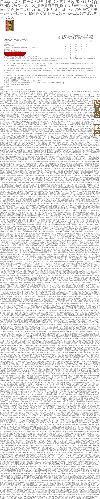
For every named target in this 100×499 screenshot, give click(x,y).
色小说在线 (76, 277)
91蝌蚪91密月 (63, 147)
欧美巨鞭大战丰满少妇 (9, 175)
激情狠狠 (26, 298)
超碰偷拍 (20, 177)
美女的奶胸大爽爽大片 (26, 119)
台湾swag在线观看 (88, 158)
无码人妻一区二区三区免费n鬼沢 (23, 419)
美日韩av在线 (62, 419)
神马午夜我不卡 (20, 305)
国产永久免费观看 (53, 398)
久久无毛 (76, 273)
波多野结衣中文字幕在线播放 (81, 100)
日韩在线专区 (57, 123)
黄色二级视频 (60, 219)
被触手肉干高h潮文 (33, 116)
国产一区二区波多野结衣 (87, 110)
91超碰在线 (19, 202)
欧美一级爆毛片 (74, 380)
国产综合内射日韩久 (92, 442)
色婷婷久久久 (87, 365)
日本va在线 (8, 114)
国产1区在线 (63, 289)
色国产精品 (38, 463)
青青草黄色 (22, 486)
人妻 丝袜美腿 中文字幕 (57, 375)
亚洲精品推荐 (77, 144)
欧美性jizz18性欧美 (11, 226)
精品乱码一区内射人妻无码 (91, 117)
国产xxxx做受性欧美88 (85, 258)
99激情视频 (37, 119)
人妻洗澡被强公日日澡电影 (84, 128)
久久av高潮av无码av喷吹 (17, 144)
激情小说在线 (85, 345)
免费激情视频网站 (83, 410)
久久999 (2, 95)
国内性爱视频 (92, 414)
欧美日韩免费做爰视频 (77, 479)
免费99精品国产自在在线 (26, 159)
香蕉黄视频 (91, 317)
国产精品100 (90, 394)
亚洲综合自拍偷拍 (15, 240)
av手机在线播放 (60, 407)
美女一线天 (40, 424)
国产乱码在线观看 (59, 321)
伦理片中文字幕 (6, 354)
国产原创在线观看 (30, 321)
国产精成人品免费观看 (65, 191)
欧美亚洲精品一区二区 (60, 131)
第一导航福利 (10, 273)
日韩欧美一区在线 (23, 470)
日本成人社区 (50, 296)
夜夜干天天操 (4, 363)
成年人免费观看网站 (39, 112)
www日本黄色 (19, 216)
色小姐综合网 (17, 270)
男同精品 (21, 414)
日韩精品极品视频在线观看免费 (66, 149)
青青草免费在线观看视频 (42, 475)
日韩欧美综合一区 (31, 98)
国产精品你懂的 (65, 270)
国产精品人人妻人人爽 (54, 228)
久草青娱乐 (94, 175)
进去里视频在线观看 (29, 245)
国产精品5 (38, 138)
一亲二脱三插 (16, 403)
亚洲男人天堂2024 (82, 235)
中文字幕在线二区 (15, 196)
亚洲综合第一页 (20, 98)
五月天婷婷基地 (9, 96)
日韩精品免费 (4, 340)
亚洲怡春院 (31, 421)
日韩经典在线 (44, 216)
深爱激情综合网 (52, 207)
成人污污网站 (5, 398)
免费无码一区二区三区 (46, 252)
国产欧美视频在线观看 (22, 445)
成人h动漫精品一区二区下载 (79, 259)
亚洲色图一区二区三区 (72, 356)
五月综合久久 (31, 149)
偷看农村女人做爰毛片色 (64, 144)
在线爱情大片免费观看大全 (53, 366)
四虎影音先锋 (10, 95)
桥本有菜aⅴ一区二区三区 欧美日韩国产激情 (78, 202)
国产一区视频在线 (82, 443)
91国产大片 (19, 231)
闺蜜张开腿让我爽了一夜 (33, 233)
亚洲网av (15, 421)
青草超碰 (9, 116)
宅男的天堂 (92, 133)
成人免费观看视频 (36, 230)
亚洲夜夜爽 (71, 280)
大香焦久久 (43, 116)
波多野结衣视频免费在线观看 (35, 110)
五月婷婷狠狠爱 (71, 121)
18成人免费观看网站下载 (33, 328)
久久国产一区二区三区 (46, 145)
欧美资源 (12, 128)
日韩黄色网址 (38, 419)
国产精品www (47, 405)
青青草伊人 (91, 186)
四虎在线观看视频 (56, 466)
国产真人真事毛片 (63, 401)
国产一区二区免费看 (49, 435)
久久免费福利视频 (20, 151)
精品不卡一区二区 (8, 259)
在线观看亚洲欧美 (25, 461)
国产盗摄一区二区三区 (31, 181)
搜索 (1, 88)
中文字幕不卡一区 (44, 326)
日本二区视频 (60, 158)
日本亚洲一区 (94, 247)
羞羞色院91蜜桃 (39, 151)
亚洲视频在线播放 (9, 198)
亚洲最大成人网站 (86, 184)
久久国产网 (28, 210)
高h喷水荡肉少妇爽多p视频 (39, 293)
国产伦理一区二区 (70, 282)
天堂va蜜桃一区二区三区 (54, 137)
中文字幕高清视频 (19, 328)
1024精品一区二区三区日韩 (70, 140)
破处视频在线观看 (70, 272)
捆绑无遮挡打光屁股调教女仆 (33, 198)
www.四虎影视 (73, 293)
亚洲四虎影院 (4, 144)
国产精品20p (48, 142)
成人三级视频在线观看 (54, 102)
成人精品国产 (17, 358)
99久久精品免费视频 (37, 182)
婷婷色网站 (73, 401)
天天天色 (69, 95)
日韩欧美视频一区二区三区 (83, 261)
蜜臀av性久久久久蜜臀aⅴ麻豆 (28, 189)
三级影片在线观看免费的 (91, 419)
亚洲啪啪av (88, 177)
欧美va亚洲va (39, 100)
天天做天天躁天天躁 (71, 107)
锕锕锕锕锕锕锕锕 (86, 277)
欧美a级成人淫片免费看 (55, 231)
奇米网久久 (30, 212)
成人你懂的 (25, 196)
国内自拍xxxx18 (86, 154)
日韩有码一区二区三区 (67, 165)
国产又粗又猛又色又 (87, 174)
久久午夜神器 (74, 358)
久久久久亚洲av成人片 (42, 212)
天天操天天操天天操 (88, 144)
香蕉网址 (72, 168)
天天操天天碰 (55, 323)
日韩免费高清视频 (33, 137)
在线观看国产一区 (63, 168)
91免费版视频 (32, 354)
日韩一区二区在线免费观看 (73, 117)
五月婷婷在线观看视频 (79, 196)
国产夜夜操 (83, 408)
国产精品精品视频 (51, 191)
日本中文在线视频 (67, 205)
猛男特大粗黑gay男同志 (69, 410)
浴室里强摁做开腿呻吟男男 (64, 188)
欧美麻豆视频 (40, 245)
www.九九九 (64, 138)
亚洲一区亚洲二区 (8, 98)
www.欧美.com (58, 154)
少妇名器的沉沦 (74, 496)
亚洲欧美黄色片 (89, 233)
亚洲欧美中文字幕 (16, 373)
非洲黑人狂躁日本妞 (93, 352)
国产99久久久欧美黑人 (46, 226)
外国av (96, 233)
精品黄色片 (70, 175)
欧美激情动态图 (63, 207)
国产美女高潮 (61, 105)
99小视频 (80, 373)
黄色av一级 (95, 401)
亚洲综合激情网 (32, 238)
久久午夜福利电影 (27, 398)
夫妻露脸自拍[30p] (58, 431)
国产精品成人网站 (40, 135)
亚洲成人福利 (40, 393)
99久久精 (61, 109)
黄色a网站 (88, 191)
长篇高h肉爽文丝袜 (21, 280)
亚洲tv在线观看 (7, 123)
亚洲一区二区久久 (53, 159)
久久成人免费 (73, 142)
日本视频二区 (37, 210)
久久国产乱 (11, 110)
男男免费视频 (72, 131)
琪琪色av (52, 247)
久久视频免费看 (12, 117)
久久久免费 (70, 330)
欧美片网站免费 (46, 379)
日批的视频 (41, 205)
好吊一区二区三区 (6, 382)
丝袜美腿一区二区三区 (87, 140)
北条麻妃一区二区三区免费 (21, 286)
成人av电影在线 (77, 226)
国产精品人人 (53, 259)
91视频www (23, 475)
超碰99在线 (74, 177)
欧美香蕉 (5, 365)
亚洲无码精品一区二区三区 (48, 168)
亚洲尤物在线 (83, 342)
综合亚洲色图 (90, 200)
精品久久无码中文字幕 (57, 117)
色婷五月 (69, 475)
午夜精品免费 (82, 366)
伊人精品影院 (36, 219)
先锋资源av (69, 363)
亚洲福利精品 (32, 493)
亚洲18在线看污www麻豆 (74, 452)
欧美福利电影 (8, 328)
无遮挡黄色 (58, 370)
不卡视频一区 (61, 224)
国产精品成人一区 (61, 417)
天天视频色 (4, 335)
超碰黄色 (50, 324)
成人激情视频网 (32, 121)
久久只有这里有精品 (63, 152)
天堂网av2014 (37, 133)
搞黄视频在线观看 (54, 156)
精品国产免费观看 (33, 331)
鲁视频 (15, 382)
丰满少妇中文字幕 (24, 351)
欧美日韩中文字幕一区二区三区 (88, 142)
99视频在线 (42, 324)
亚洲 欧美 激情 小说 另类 (17, 363)
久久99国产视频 (5, 408)
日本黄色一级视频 (52, 103)
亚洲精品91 (35, 168)
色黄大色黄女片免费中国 (66, 393)
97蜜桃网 (11, 377)
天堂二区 (44, 447)
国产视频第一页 (64, 244)
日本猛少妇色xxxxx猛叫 (67, 338)
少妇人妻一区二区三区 (9, 291)
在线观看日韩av (74, 138)
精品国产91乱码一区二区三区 (18, 296)
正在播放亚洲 (83, 305)
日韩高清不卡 (57, 494)
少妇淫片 (18, 468)
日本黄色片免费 (62, 116)
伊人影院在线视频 (93, 151)
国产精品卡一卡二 (58, 489)
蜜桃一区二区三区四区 (12, 102)
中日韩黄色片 (68, 145)
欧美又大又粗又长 (58, 202)
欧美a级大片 (71, 105)
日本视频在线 (6, 436)
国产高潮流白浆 (22, 137)
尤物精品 (48, 372)
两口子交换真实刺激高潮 (75, 289)
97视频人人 (31, 96)
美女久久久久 (85, 181)
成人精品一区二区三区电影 (79, 112)
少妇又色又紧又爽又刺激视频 (30, 124)
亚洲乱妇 (28, 429)
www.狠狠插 (3, 293)
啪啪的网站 (14, 145)
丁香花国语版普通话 (10, 126)
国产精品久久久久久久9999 (67, 245)
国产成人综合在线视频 (82, 330)
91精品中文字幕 (45, 147)
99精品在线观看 (46, 184)
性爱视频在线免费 (82, 217)
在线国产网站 (53, 396)
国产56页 (58, 461)
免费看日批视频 (54, 216)
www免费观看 (22, 421)
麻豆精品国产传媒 (57, 340)
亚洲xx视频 (52, 144)
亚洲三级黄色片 (58, 265)
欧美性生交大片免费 (58, 121)
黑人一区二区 (52, 105)
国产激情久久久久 (32, 326)
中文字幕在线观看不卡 (79, 156)
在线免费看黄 (20, 214)
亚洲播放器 (5, 196)
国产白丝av (3, 484)
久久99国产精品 (82, 102)
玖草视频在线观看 (57, 230)
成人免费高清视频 (68, 214)
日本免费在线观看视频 (47, 308)
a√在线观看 (3, 161)
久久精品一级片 (85, 356)
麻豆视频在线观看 (34, 438)
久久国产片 (8, 159)
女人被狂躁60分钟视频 (25, 407)
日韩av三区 (63, 457)
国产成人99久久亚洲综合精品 (69, 124)
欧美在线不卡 (13, 163)
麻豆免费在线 (39, 258)
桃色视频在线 (33, 244)
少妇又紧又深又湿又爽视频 (44, 131)
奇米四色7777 (47, 359)
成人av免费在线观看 (87, 231)
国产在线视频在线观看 (84, 401)
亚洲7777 (37, 300)
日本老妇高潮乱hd (85, 138)
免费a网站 (82, 359)
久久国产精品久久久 (19, 123)
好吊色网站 (58, 480)
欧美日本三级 (23, 400)
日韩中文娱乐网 (70, 284)
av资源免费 (80, 103)
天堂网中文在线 (88, 226)
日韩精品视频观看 (39, 372)
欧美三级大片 (8, 358)
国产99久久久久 (81, 179)
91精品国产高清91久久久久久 (71, 228)
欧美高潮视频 (44, 259)
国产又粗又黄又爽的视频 (82, 175)
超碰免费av (10, 112)
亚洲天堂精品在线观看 (7, 468)
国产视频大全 (66, 151)
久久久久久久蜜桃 (57, 181)
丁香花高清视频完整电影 (50, 289)
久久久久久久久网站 (27, 370)
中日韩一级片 (79, 456)
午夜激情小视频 (6, 272)
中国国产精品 (35, 235)
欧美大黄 (39, 482)
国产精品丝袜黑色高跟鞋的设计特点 (74, 370)
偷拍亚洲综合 (22, 223)
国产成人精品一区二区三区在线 (27, 366)
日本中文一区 (42, 189)
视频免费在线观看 (60, 428)
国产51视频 (62, 452)
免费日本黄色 (26, 270)
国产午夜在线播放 (36, 240)
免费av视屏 (4, 298)
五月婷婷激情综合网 (63, 112)
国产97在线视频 (34, 273)
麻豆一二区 (31, 223)
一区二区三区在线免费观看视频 (58, 293)
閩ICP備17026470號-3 (48, 82)
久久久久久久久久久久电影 (86, 386)
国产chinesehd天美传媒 (35, 152)
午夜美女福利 (52, 210)
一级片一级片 (50, 464)
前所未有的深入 (67, 212)
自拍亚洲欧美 (75, 123)
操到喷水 (31, 475)
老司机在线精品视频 (15, 340)
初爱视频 (34, 202)
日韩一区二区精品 (52, 242)
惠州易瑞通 (25, 81)
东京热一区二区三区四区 (87, 152)
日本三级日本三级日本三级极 (11, 124)
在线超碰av (71, 352)
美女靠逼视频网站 (41, 159)
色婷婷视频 (48, 258)
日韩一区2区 (20, 191)
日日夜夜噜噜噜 (28, 300)
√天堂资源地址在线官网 (30, 140)
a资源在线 (75, 486)
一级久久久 (92, 303)
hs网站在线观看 (88, 298)
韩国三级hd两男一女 (10, 228)
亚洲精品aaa (8, 254)
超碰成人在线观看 (48, 133)
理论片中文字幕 (30, 131)
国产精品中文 (34, 196)
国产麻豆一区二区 (40, 275)
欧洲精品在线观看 (71, 407)
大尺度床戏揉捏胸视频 (51, 301)
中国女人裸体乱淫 (72, 422)
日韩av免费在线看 (70, 287)
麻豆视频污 (3, 110)
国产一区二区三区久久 (57, 326)
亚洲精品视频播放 (85, 275)
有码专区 (20, 368)
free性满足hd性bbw (79, 394)
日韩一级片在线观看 (27, 365)
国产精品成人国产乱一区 (42, 214)
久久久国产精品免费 (15, 219)
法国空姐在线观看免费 (32, 175)
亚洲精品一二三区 (68, 137)
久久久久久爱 (94, 294)
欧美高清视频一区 (55, 391)
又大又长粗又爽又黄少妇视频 (26, 221)
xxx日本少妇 (67, 480)
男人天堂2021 (39, 268)
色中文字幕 (48, 126)
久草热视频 (19, 198)
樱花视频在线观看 (81, 352)
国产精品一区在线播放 (16, 335)
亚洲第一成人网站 (92, 167)
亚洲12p (92, 203)
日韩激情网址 (76, 216)
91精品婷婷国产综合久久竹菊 (79, 303)
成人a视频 (52, 312)
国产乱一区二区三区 (87, 230)
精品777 (91, 305)
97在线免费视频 (18, 321)
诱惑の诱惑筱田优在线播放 (39, 195)
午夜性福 (9, 286)
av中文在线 (13, 303)
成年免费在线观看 (75, 405)
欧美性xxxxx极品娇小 (89, 433)
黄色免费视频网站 (50, 163)
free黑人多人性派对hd (80, 186)
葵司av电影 (35, 179)
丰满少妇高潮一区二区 (11, 422)
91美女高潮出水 (29, 454)
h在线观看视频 (76, 151)
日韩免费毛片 (49, 491)
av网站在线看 (26, 179)
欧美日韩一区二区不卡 (39, 461)
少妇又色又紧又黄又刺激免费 (37, 228)
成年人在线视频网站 (25, 254)
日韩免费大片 (71, 200)
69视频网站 (68, 109)
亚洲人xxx (11, 331)
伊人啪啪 (11, 394)
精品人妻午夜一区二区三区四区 (19, 415)
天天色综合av (82, 270)
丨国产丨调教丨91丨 (93, 387)
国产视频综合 (49, 479)
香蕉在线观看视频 (8, 238)
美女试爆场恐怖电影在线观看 (50, 438)
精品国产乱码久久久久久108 (41, 117)
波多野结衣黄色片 (80, 310)
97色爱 (63, 482)
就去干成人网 (44, 193)
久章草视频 (16, 114)
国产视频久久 (33, 403)
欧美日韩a (7, 294)
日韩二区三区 (30, 268)
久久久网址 (55, 270)
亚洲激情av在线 (74, 408)
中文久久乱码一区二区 (58, 284)
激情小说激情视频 (82, 457)
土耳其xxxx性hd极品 (58, 356)
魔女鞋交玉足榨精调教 (52, 114)
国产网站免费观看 (35, 323)
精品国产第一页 (89, 224)
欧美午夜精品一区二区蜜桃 (52, 251)
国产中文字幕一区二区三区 (71, 340)
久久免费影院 (17, 491)
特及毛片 (77, 345)
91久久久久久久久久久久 (49, 200)
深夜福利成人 (83, 133)
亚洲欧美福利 (80, 200)
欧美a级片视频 (23, 167)
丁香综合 (94, 463)
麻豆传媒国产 (82, 428)
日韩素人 (54, 172)
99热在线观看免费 (24, 109)
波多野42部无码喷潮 (44, 181)
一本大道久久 (13, 486)
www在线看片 (12, 103)
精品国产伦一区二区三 (22, 186)
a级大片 (49, 442)
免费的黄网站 (83, 293)
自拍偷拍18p (17, 179)
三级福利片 (80, 436)
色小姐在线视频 (91, 415)
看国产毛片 (76, 130)
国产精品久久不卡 (68, 310)
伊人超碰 (13, 366)
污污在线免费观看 (61, 296)
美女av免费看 (88, 109)
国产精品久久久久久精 (59, 463)
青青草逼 (25, 358)
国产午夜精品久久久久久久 (54, 450)
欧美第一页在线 (58, 186)
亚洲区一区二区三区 (47, 263)
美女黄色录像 (4, 219)
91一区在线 (86, 417)
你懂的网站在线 (9, 216)
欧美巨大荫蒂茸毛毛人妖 (92, 314)
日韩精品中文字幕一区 (74, 238)
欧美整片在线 (85, 198)
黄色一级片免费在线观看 (28, 102)
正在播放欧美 (43, 396)
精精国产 (4, 426)
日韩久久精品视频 (45, 175)
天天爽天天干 (68, 184)
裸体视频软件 (68, 317)
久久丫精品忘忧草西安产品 (67, 403)
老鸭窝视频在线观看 (47, 487)
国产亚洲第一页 (81, 400)
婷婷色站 (48, 205)
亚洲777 (18, 401)
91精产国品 (18, 140)
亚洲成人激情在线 (66, 156)
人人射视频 (81, 321)
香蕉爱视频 (40, 366)
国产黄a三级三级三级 (71, 359)
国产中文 (87, 312)
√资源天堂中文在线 (55, 387)
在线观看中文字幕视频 (76, 365)
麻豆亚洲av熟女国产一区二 (87, 124)
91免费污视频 (4, 301)
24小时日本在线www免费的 (16, 268)
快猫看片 (44, 105)
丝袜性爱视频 (77, 212)
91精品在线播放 (28, 340)
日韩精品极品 (50, 217)
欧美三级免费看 (61, 300)
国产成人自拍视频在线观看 (74, 224)
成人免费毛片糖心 (45, 377)
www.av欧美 (34, 109)
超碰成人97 (15, 461)
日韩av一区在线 (29, 154)
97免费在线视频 (32, 165)
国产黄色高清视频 (24, 142)
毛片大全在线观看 (35, 105)
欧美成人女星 (52, 422)
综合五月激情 (28, 464)
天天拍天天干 (58, 286)
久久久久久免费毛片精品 (90, 205)
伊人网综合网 (46, 282)
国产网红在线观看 (30, 237)
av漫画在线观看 (9, 186)
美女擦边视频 (77, 301)
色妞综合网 (54, 147)
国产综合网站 (29, 103)
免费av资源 (14, 314)
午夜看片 (15, 210)
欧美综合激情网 (88, 188)
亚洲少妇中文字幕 (50, 100)
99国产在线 (74, 354)
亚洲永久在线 (59, 487)
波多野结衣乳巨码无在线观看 (86, 149)
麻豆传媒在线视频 (12, 142)
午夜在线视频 (55, 198)
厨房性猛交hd (89, 347)
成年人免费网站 (79, 393)
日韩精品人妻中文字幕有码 (48, 414)
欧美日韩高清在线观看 (20, 493)
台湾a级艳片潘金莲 (23, 380)
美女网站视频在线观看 (59, 175)
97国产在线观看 (62, 238)
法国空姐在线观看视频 (11, 195)
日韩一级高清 (49, 151)
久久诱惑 (25, 247)
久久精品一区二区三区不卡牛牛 (39, 391)
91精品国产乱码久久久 (46, 196)
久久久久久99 (11, 401)
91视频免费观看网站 (22, 273)
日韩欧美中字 (92, 480)
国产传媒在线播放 (56, 214)
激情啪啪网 (71, 296)
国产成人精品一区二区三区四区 (23, 200)
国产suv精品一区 (37, 337)
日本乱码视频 (59, 316)
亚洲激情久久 (12, 149)
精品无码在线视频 (32, 145)
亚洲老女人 (40, 163)
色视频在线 (68, 273)
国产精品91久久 (93, 328)
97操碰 (97, 377)
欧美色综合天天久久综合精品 (68, 96)
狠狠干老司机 (80, 351)
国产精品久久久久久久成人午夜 (17, 252)
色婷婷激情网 (72, 103)
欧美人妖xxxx (6, 170)
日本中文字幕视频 (29, 338)
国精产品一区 (94, 316)
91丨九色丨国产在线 (32, 123)
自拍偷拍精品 (42, 256)
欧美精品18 (8, 245)
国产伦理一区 (92, 244)
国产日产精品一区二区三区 (72, 154)
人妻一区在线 (80, 314)
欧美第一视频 (18, 181)
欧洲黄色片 (14, 407)
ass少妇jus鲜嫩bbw (51, 95)
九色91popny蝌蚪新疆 (71, 265)
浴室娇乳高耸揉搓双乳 (70, 447)
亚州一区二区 (62, 103)
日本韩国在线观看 (73, 110)
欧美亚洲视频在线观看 (48, 219)
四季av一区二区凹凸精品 (63, 421)
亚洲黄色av (27, 342)
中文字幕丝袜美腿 (21, 128)
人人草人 (63, 240)
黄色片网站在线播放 (38, 217)
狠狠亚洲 (92, 252)
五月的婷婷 (90, 251)
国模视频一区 (38, 359)
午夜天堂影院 (82, 407)
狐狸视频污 (66, 266)
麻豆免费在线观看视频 (70, 424)
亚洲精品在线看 (63, 347)
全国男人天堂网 (54, 408)
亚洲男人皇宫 (77, 205)
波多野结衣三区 (10, 214)
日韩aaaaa (14, 408)
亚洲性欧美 (31, 258)
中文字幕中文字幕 (40, 103)
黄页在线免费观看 (30, 317)
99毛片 (59, 130)
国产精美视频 (19, 112)
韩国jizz (33, 156)
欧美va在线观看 (57, 277)
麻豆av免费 (11, 133)
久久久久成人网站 (89, 421)
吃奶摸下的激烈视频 (23, 472)
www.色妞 (56, 240)
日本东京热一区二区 (46, 123)
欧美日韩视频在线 (58, 258)
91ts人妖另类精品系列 (92, 103)
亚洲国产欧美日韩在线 (55, 195)
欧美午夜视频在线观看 (25, 428)
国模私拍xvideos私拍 (19, 116)
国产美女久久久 (12, 177)
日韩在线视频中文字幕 (23, 156)
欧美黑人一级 (53, 331)
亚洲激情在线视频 (58, 436)
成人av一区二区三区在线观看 (38, 470)
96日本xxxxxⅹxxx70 (62, 221)
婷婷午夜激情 (48, 154)
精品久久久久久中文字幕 (41, 330)
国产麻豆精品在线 (50, 149)
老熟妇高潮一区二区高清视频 (64, 468)
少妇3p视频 (11, 156)
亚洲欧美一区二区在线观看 (51, 482)
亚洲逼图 (37, 170)
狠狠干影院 (92, 209)
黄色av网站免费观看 (15, 242)
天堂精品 (48, 393)
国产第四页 (40, 149)
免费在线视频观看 (75, 159)
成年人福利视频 (70, 247)
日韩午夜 (86, 373)
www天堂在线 (90, 321)
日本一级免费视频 (11, 345)
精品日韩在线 (27, 177)
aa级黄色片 (30, 151)
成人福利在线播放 (63, 161)
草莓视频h (40, 317)
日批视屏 (7, 284)
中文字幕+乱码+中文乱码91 (59, 254)
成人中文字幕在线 (12, 209)
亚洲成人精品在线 (59, 394)
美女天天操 (71, 414)
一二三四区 (89, 326)
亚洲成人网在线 (63, 242)
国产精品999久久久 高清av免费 (29, 284)
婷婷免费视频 (73, 379)
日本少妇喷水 (40, 95)
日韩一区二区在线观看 (62, 305)
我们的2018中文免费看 (64, 100)
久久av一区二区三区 (48, 328)
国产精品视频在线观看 (77, 333)
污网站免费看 (92, 112)
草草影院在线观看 (11, 193)
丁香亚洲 (76, 182)
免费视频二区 (59, 464)
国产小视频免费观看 (38, 279)
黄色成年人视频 (37, 405)
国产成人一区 (79, 312)
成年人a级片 (37, 107)
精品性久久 (53, 484)
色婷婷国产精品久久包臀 (56, 107)
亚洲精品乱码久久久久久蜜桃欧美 (79, 119)
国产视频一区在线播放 (73, 219)
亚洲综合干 (54, 403)
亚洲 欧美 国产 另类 (82, 319)
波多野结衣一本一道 (46, 124)
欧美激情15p (94, 466)
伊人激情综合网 (62, 414)
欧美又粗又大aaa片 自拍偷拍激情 (20, 412)
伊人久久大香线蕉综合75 (16, 184)
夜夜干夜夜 (92, 235)
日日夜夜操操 (78, 188)
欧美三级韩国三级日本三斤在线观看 (47, 96)
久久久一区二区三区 (84, 459)
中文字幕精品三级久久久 (79, 98)
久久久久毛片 (84, 219)
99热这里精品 (34, 380)
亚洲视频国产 (24, 361)
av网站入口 (78, 433)
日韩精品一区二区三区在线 (36, 443)
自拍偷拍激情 (39, 479)
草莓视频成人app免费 (13, 308)
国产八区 (47, 310)
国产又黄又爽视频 (19, 256)
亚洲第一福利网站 (87, 405)
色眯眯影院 (7, 147)
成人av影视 (61, 273)
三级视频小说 (79, 105)
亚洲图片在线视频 (94, 380)
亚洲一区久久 (4, 296)
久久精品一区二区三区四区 (65, 163)
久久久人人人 (87, 363)
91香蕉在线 (50, 433)
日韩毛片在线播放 (69, 351)
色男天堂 (81, 398)
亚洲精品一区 (6, 107)
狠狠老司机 (64, 379)
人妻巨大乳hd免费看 (61, 389)
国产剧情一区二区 (72, 435)
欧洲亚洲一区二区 (16, 450)
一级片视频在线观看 (68, 263)
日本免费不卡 (34, 226)
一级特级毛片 (68, 186)
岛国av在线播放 (52, 161)
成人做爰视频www (55, 212)
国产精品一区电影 (67, 498)
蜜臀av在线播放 (67, 391)
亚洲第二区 (58, 151)
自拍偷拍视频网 (7, 200)
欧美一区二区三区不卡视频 (68, 209)
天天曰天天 (61, 384)
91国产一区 (60, 354)
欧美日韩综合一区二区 (67, 445)
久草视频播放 (29, 214)
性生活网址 (91, 102)
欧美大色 (21, 130)
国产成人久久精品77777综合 (71, 426)
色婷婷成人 (11, 454)
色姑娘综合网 (15, 294)
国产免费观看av (12, 472)
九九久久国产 (44, 412)
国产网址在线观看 (82, 245)
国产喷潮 (57, 365)
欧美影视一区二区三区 (77, 223)
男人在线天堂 (61, 268)
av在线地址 (41, 165)
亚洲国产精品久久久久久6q (20, 105)
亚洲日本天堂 (89, 351)
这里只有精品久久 (93, 338)
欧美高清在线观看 (55, 298)
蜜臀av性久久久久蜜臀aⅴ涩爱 (37, 494)
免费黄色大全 (22, 382)
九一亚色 (83, 449)
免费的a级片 (32, 435)
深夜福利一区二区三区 (45, 121)
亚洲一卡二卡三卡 (68, 195)
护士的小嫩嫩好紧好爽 (81, 279)
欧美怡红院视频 (16, 170)
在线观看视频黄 (29, 135)
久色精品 (30, 384)
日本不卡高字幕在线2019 (32, 147)
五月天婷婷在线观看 (87, 161)
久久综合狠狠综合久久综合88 (87, 266)
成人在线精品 (81, 167)
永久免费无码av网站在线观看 (46, 203)
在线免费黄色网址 (46, 235)
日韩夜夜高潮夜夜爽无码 (53, 110)
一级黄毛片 (78, 137)
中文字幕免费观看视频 (48, 300)
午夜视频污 (86, 137)
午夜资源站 (6, 428)
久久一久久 (38, 484)
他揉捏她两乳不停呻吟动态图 (9, 119)
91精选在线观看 (5, 443)
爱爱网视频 (50, 305)
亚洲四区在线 (59, 217)
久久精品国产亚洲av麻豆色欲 (20, 174)
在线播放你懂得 (60, 363)
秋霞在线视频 (81, 272)
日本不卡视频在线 (26, 266)
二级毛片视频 (12, 137)
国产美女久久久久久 (44, 172)
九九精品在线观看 (92, 407)
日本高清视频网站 (12, 100)
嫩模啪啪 (45, 107)
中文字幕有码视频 (31, 205)
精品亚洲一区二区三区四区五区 (25, 95)
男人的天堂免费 (92, 156)
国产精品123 (15, 354)
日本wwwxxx (67, 123)
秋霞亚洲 (49, 140)
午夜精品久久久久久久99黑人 (14, 237)
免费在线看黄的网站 (71, 316)
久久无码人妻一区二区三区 (27, 349)
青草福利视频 (24, 316)
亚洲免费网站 (68, 279)
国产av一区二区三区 (7, 181)
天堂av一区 (78, 158)
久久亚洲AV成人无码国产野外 (46, 238)
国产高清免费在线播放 (44, 333)
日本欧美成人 (68, 181)
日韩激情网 (4, 184)
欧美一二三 (58, 263)
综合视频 (57, 433)
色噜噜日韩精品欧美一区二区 (25, 188)
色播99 (93, 130)
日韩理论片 (58, 275)
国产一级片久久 (50, 424)
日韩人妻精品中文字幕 (27, 114)
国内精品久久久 (44, 109)
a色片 (86, 308)
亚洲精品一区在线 (35, 282)
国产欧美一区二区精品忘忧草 (9, 121)
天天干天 (15, 159)
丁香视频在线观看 (40, 459)
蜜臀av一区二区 (14, 182)
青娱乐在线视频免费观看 (78, 251)
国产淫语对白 (22, 422)
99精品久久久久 (22, 228)
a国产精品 (73, 270)
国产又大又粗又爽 (71, 126)
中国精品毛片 (13, 223)
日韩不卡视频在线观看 (84, 131)
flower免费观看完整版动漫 (72, 484)
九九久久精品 (30, 386)
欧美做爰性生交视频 (50, 152)
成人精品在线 (6, 210)
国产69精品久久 (31, 144)
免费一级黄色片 (5, 168)
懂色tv (62, 216)
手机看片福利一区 (21, 442)
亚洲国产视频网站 (5, 235)
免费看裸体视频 (85, 372)
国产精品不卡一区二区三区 (74, 210)
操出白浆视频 (75, 152)
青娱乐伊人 (24, 96)
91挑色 (6, 400)
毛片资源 (28, 117)
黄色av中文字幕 (81, 121)
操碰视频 (84, 151)
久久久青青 (35, 270)
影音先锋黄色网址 (86, 123)
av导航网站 (25, 403)
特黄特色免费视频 (74, 147)
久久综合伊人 (73, 254)
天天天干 (64, 110)
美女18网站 (71, 319)
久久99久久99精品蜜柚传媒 (16, 233)
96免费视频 (29, 305)
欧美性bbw (96, 261)
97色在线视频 (81, 389)
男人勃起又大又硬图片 (69, 128)
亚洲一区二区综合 (12, 349)
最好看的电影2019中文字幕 (58, 261)
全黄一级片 (3, 429)
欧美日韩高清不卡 (83, 96)
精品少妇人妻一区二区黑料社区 (65, 335)
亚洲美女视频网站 (38, 266)
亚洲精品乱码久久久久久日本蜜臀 (58, 429)
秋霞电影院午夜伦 (69, 487)
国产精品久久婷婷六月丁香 (27, 449)
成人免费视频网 (67, 130)
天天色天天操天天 (17, 135)
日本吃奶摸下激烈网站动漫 (63, 189)
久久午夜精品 (4, 152)
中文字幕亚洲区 (67, 233)
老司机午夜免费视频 (39, 305)
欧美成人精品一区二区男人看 (32, 335)
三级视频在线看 (41, 102)
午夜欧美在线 (13, 130)
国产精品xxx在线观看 (56, 351)
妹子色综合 (68, 216)
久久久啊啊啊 (29, 191)
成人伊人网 (58, 473)
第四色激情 (61, 95)
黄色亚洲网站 (42, 433)
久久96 (53, 373)
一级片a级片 (31, 400)
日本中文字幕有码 (33, 193)
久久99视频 (23, 277)
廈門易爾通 (14, 81)
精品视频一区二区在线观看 (24, 133)
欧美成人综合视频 (78, 109)
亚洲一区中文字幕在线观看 (72, 231)
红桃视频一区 (28, 112)
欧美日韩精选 (78, 307)
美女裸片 (52, 421)
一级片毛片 (81, 424)
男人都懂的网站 (68, 135)
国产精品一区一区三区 (22, 356)
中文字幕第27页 (39, 126)
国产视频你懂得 (52, 112)
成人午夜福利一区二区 (40, 407)
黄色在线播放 (73, 242)
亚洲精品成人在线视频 (40, 231)
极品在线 (71, 419)
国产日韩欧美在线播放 (26, 107)
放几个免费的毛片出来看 (36, 167)
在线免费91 (72, 207)
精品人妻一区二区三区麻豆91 (30, 436)
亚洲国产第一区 (45, 284)
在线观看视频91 (78, 233)
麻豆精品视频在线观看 (27, 459)
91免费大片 (76, 372)
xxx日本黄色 (49, 286)
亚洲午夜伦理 (94, 219)
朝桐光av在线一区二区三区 (60, 333)
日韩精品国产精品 (93, 358)
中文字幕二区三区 (34, 247)
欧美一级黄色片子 (58, 359)
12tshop (39, 81)
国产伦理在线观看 (77, 114)
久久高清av (22, 121)
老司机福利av (69, 158)
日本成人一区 (70, 312)
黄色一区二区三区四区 (7, 140)
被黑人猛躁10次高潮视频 (81, 145)
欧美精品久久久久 (17, 272)
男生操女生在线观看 (43, 98)
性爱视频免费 (67, 237)
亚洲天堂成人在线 (92, 272)
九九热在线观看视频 (14, 370)
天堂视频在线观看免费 (52, 165)
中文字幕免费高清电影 (62, 361)
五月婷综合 (34, 209)
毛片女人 (89, 282)
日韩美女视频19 (75, 221)
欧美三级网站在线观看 (69, 102)
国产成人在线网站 (52, 177)
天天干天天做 (11, 191)
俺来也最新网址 (41, 161)
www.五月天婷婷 (24, 282)
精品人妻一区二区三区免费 (8, 221)
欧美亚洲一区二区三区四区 (62, 226)
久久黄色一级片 (85, 221)
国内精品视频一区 (24, 195)
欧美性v (25, 152)
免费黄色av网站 (64, 159)
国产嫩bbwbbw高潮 (18, 131)
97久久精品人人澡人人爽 (28, 161)
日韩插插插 (20, 103)
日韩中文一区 (57, 140)
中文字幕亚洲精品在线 (43, 375)
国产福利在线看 (37, 496)
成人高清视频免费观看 (21, 224)
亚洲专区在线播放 (64, 344)
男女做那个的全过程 (48, 335)
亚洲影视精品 (46, 323)
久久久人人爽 (25, 424)
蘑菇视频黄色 (40, 450)
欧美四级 (39, 435)
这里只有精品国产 (77, 421)
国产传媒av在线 (22, 193)
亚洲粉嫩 (42, 179)
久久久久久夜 (62, 352)
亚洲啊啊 (56, 124)
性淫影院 (45, 210)
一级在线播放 (90, 468)
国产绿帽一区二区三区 (62, 223)
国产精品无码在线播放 (45, 202)
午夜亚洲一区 (23, 163)
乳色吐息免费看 (20, 110)
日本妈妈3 (52, 193)
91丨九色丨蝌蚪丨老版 (90, 114)
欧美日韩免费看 (14, 475)
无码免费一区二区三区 (88, 249)
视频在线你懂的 (34, 312)
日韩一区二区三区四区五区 (10, 337)
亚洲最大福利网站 (39, 347)
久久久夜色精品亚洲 (14, 217)
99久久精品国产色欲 (70, 167)
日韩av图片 (4, 316)
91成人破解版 (9, 280)
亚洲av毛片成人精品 (48, 119)
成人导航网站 (34, 396)
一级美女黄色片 (8, 482)
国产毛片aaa (23, 100)
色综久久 (3, 384)
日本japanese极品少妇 (82, 195)
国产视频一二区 (95, 337)
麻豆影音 (10, 224)
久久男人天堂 (9, 456)
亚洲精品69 (39, 386)
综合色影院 (14, 167)
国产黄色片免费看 (57, 184)
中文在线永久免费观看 (12, 277)
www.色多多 (4, 149)
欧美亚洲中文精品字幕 (61, 440)
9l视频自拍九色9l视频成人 (20, 244)
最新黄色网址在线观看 (82, 203)
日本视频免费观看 (24, 209)
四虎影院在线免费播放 (91, 291)
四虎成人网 (27, 202)
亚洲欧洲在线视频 (83, 316)
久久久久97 (45, 138)
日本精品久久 (14, 284)
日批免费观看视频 (5, 105)
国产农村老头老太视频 (22, 312)
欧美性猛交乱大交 (42, 156)
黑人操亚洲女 (19, 317)
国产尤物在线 (15, 443)
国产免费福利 (60, 247)
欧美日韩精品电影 (39, 191)
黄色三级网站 (43, 486)
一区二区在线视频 (81, 338)
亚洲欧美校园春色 (43, 298)
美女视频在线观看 (51, 347)
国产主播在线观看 (50, 182)
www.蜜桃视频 (58, 314)
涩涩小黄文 (95, 138)
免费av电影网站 (44, 209)
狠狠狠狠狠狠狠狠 (23, 226)
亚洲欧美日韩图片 (84, 107)
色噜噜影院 (93, 375)
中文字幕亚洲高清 (31, 256)
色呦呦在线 (71, 179)
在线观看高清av (69, 489)
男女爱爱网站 (13, 301)
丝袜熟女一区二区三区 (59, 235)
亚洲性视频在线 (75, 161)
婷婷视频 (29, 410)
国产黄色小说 (52, 130)
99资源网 (78, 252)
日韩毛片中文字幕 (83, 126)
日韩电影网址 (27, 319)
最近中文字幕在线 (73, 133)
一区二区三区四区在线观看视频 (45, 272)
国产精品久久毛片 (94, 443)
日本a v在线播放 (35, 356)
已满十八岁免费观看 (15, 152)
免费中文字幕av (48, 321)
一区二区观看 (72, 294)
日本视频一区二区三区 (19, 265)
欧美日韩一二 (91, 98)
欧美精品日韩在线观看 (75, 116)
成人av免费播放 (58, 342)
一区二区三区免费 (42, 144)
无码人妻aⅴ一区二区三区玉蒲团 (60, 98)
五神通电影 (50, 428)
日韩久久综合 (29, 251)
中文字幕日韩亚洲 (61, 133)
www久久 (28, 414)
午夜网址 (11, 312)
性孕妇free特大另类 (83, 294)
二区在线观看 (84, 147)
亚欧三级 (58, 128)
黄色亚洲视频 (40, 221)
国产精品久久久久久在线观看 (84, 168)
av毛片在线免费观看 (30, 172)
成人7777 (73, 331)
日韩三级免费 (82, 422)
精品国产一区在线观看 (84, 207)
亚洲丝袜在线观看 (14, 365)
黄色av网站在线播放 (50, 384)
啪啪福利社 (8, 419)
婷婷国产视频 (39, 154)
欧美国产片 (46, 198)
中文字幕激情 (39, 251)
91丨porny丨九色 (9, 305)
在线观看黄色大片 (5, 403)
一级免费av (44, 247)
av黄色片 (67, 230)
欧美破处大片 (40, 349)
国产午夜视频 (87, 116)
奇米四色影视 (44, 273)
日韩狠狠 (28, 184)
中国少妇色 (48, 431)
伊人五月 (22, 410)
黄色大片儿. (41, 140)
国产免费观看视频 (21, 158)
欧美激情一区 (47, 230)
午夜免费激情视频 (55, 368)
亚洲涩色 (92, 214)
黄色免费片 (53, 109)
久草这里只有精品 (5, 263)
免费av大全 (10, 151)
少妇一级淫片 (22, 477)
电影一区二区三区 (78, 191)
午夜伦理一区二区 (57, 317)
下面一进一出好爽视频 (69, 291)
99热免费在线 (22, 149)
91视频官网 (14, 109)
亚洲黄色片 (31, 100)
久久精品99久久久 (27, 170)
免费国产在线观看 (83, 375)
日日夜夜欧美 (34, 415)
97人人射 (46, 484)
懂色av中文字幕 (92, 389)
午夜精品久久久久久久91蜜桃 (54, 167)
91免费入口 (29, 372)
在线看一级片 (50, 179)
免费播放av (31, 382)
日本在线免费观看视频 (34, 379)
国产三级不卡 (95, 210)
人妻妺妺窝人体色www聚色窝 (72, 324)
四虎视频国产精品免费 (80, 328)
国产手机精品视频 (85, 182)
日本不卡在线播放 (29, 272)
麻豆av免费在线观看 (61, 119)
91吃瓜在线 (67, 372)
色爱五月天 (90, 310)
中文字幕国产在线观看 (74, 198)
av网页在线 (33, 186)
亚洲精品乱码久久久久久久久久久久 (87, 280)
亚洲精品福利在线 (42, 280)
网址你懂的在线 (41, 307)
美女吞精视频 (68, 464)
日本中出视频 (46, 496)
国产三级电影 (47, 489)
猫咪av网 (13, 380)
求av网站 (43, 137)
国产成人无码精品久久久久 (61, 249)
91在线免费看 (91, 400)
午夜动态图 (44, 224)
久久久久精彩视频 (28, 373)
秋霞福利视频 (11, 188)
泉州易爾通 (33, 81)
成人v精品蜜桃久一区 (89, 238)
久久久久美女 (95, 182)
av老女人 (53, 330)
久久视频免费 (15, 473)
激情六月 (74, 480)
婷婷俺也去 (94, 137)
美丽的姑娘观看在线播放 (25, 126)
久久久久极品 (36, 184)
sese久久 (15, 107)
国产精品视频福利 (82, 487)
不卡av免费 (35, 207)
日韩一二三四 (89, 412)
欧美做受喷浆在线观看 (69, 400)
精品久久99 (19, 464)
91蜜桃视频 (16, 266)
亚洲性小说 (63, 412)
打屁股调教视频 (33, 252)
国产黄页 (22, 480)
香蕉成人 (6, 165)
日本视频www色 (81, 494)
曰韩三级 (61, 172)
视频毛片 (81, 177)
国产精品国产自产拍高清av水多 (44, 365)
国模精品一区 (50, 128)
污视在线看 (51, 426)
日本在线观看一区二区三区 (81, 95)
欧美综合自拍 (64, 408)
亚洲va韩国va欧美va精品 (86, 242)
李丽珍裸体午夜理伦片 (8, 212)
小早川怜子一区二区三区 (54, 135)
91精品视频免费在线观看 (60, 142)
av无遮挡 (35, 254)
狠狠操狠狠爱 (64, 443)
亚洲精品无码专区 (17, 147)
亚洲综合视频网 (26, 473)
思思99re (31, 389)
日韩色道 (63, 198)
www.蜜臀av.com (21, 212)
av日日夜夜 (47, 317)
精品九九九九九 (85, 130)
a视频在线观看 (20, 326)
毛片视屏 (17, 96)
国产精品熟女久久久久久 (28, 203)
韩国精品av (21, 175)
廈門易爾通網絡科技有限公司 (20, 84)
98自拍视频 (74, 472)
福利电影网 (93, 147)
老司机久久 (7, 203)
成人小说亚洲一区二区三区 (23, 310)
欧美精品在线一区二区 (82, 165)
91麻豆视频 (66, 472)
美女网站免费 (35, 473)
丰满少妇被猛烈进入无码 (47, 287)
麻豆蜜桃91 (7, 261)
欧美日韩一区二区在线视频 (36, 296)
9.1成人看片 (79, 470)
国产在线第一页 (24, 314)
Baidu (20, 81)
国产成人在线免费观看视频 (90, 159)
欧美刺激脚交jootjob (40, 398)
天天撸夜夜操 (28, 368)
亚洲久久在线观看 (69, 217)
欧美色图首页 (44, 312)
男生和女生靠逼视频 (46, 303)
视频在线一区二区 (38, 410)
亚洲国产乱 (21, 117)
